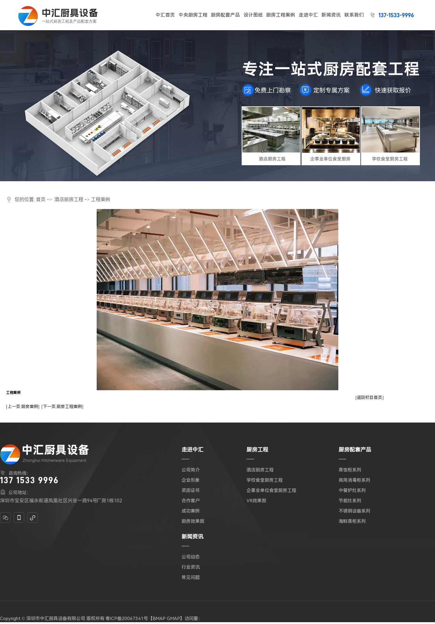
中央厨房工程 (193, 15)
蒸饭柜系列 (350, 470)
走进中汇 (308, 15)
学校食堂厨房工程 (264, 480)
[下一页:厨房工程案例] (62, 406)
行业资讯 (191, 567)
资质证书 (191, 490)
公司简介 (191, 470)
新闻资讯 (331, 15)
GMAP (173, 618)
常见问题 (191, 577)
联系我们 (354, 15)
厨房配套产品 (225, 15)
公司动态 (191, 557)
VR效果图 (256, 500)
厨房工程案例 (280, 15)
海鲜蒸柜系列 (352, 521)
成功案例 (191, 511)
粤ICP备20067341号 (126, 618)
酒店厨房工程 (68, 199)
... (340, 528)
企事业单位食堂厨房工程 (271, 490)
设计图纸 (253, 15)
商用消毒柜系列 (354, 480)
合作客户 (191, 500)
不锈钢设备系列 (354, 511)
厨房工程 (257, 449)
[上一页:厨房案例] (22, 406)
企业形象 (191, 480)
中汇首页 (165, 15)
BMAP (159, 618)
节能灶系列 (350, 500)
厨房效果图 (193, 521)
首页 (41, 199)
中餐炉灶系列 (352, 490)
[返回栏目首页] (370, 397)
